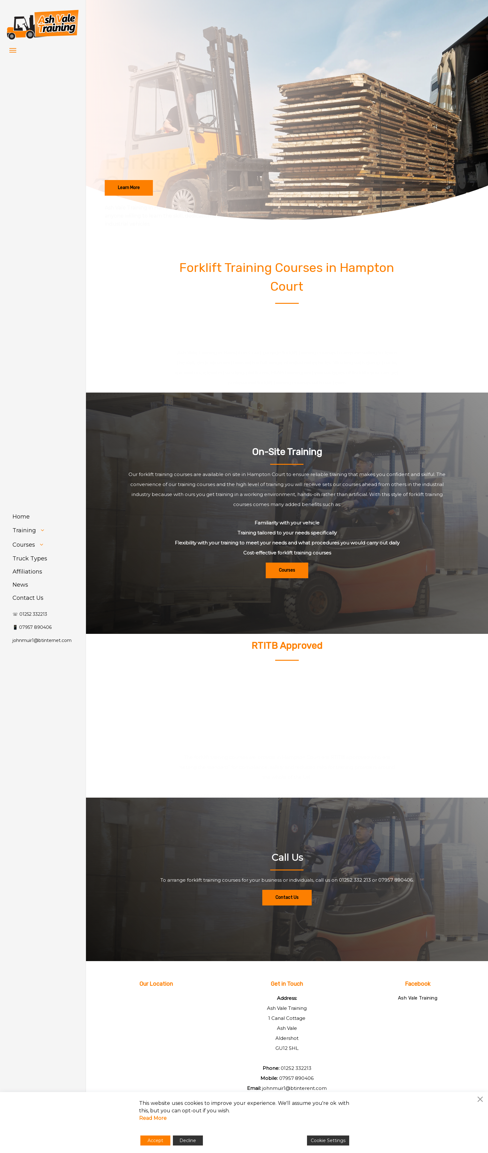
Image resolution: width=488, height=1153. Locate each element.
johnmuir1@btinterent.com (294, 1088)
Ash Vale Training (418, 998)
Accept (155, 1140)
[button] (12, 50)
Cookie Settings (328, 1140)
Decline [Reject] (187, 1140)
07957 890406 (296, 1078)
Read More (153, 1118)
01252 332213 (296, 1068)
